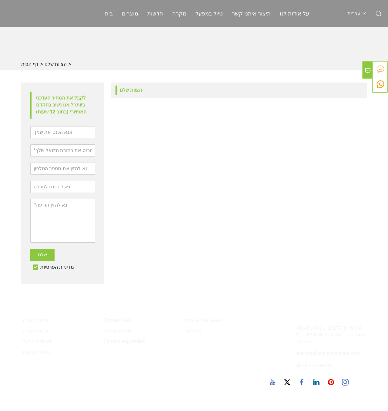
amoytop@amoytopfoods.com (327, 353)
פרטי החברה (35, 320)
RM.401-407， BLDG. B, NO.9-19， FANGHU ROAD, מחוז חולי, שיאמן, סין (330, 335)
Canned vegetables (124, 341)
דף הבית (29, 64)
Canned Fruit (117, 330)
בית (109, 14)
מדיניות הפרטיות (57, 267)
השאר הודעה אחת (203, 320)
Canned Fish (117, 320)
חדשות (155, 14)
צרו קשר (193, 330)
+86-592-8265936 (312, 365)
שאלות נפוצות (37, 352)
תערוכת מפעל (37, 341)
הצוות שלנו (56, 64)
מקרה (179, 14)
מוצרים (130, 14)
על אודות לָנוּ (294, 14)
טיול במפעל (209, 14)
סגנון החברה (35, 330)
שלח (42, 254)
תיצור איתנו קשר (251, 14)
